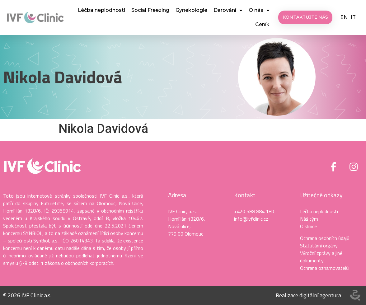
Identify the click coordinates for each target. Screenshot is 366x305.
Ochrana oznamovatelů (324, 268)
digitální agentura (320, 295)
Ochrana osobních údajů (325, 238)
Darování (228, 10)
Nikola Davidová (62, 77)
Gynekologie (191, 10)
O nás (259, 10)
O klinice (308, 226)
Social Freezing (150, 10)
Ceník (262, 24)
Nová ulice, (179, 226)
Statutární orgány (319, 245)
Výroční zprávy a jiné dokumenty (321, 256)
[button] (305, 17)
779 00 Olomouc (185, 233)
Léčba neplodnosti (101, 10)
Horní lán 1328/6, (186, 219)
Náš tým (309, 219)
